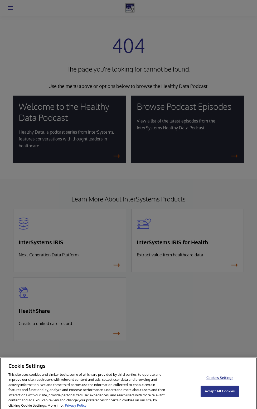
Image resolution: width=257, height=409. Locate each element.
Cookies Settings (219, 379)
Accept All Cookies (220, 392)
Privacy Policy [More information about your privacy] (75, 407)
